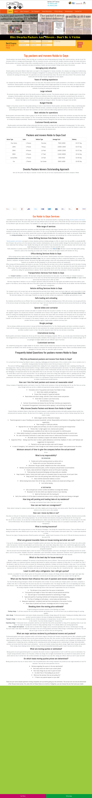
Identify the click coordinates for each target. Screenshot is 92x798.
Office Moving (58, 11)
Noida (54, 249)
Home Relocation (47, 11)
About (16, 11)
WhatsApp (69, 796)
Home (10, 11)
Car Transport (35, 11)
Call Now (23, 796)
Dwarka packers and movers (77, 220)
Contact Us (78, 11)
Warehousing (68, 11)
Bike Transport (24, 11)
